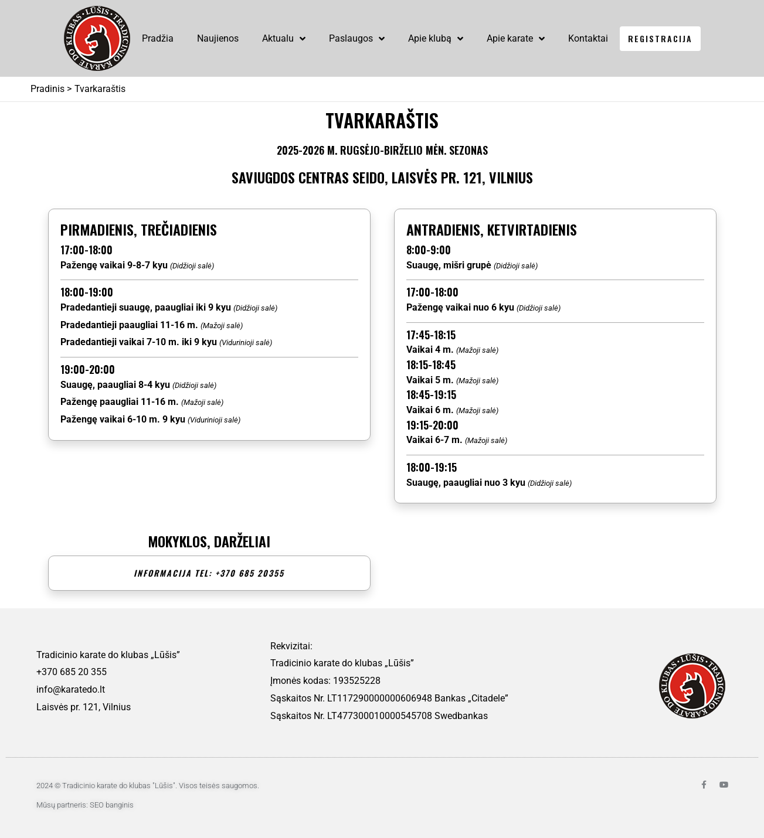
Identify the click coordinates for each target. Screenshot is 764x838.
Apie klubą (435, 38)
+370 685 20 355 (71, 671)
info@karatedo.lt (70, 689)
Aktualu (283, 38)
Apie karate (516, 38)
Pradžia (158, 38)
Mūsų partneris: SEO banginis (85, 804)
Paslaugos (357, 38)
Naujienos (218, 38)
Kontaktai (588, 38)
